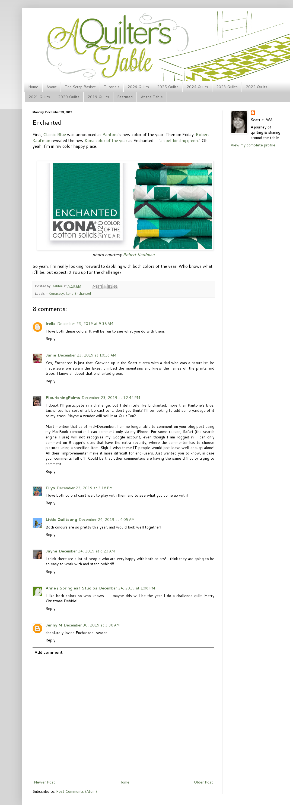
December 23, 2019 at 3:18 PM (85, 488)
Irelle (51, 323)
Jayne (51, 551)
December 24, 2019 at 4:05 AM (107, 519)
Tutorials (111, 87)
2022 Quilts (256, 87)
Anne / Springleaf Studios (71, 588)
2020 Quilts (68, 97)
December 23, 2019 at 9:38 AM (85, 323)
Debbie (57, 285)
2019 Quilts (98, 97)
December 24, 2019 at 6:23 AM (87, 551)
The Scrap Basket (80, 87)
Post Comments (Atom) (76, 791)
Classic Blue (54, 134)
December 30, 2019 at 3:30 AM (92, 625)
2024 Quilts (197, 87)
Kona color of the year (106, 140)
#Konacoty (55, 293)
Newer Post (44, 782)
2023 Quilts (227, 87)
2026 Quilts (138, 87)
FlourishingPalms (63, 397)
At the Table (152, 97)
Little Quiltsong (61, 519)
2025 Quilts (168, 87)
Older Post (203, 782)
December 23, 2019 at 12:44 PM (111, 397)
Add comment (48, 652)
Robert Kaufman (139, 254)
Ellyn (50, 488)
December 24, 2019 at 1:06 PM (127, 588)
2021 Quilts (39, 97)
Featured (125, 97)
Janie (51, 355)
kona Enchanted (78, 293)
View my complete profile (253, 145)
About (51, 87)
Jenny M (54, 625)
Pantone (111, 134)
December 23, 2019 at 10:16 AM (87, 355)
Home (33, 87)
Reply (50, 338)
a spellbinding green (179, 140)
